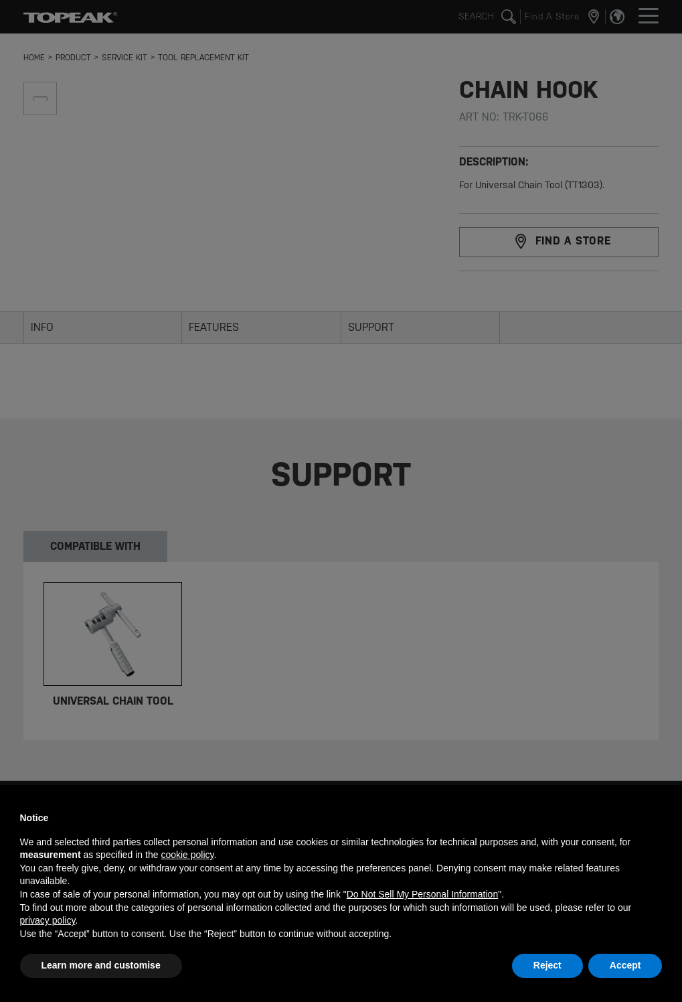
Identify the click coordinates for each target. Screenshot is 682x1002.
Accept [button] (625, 965)
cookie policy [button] (187, 854)
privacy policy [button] (48, 920)
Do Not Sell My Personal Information (422, 894)
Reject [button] (547, 965)
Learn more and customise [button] (101, 965)
